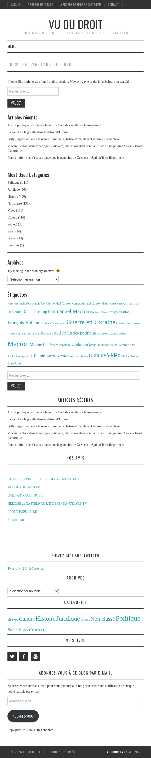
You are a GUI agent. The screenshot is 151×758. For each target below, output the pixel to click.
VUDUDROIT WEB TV (23, 487)
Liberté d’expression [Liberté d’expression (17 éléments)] (111, 333)
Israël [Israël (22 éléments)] (21, 333)
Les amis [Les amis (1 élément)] (85, 620)
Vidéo (11, 210)
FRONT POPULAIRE (22, 511)
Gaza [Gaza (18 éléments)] (47, 323)
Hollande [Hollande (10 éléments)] (12, 333)
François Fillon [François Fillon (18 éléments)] (119, 312)
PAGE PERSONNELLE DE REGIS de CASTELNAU (43, 479)
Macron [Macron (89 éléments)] (18, 344)
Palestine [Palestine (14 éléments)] (123, 345)
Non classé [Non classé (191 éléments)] (103, 619)
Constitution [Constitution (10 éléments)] (116, 303)
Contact (113, 4)
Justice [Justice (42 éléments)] (59, 333)
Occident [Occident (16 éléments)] (103, 345)
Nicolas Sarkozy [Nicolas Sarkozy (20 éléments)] (83, 345)
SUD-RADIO (16, 520)
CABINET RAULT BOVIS (25, 495)
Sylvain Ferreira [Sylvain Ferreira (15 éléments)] (56, 356)
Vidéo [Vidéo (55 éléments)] (114, 355)
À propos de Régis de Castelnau (80, 4)
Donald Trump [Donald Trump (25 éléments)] (34, 311)
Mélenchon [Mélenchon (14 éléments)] (63, 345)
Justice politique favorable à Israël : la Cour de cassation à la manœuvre (54, 125)
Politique (13, 182)
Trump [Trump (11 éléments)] (84, 356)
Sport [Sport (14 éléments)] (26, 630)
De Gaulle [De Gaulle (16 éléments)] (14, 312)
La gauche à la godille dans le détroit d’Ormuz (37, 132)
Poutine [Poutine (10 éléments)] (11, 356)
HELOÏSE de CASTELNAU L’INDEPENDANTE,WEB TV (47, 503)
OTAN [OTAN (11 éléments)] (113, 345)
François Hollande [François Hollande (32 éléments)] (25, 322)
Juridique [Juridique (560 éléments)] (68, 618)
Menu (12, 46)
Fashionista (114, 752)
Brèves (12, 238)
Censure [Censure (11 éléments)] (35, 303)
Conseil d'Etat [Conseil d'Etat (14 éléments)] (100, 303)
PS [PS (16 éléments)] (31, 356)
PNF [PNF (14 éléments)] (133, 345)
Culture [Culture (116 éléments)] (27, 619)
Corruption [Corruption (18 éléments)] (131, 303)
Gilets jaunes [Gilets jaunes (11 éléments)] (59, 323)
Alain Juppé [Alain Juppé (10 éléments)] (13, 303)
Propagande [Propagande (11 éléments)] (22, 356)
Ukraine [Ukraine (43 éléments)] (97, 355)
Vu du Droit (75, 24)
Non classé (14, 203)
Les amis (13, 245)
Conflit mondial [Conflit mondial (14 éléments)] (51, 303)
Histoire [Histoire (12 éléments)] (135, 323)
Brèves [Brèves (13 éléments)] (12, 619)
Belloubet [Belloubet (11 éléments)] (25, 303)
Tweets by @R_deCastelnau (25, 568)
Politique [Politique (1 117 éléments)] (128, 618)
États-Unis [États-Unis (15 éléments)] (14, 363)
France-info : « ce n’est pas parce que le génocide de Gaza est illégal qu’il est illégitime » (65, 157)
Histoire (12, 196)
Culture (12, 217)
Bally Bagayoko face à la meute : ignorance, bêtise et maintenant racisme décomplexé (63, 139)
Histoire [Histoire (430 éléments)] (45, 618)
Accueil (15, 4)
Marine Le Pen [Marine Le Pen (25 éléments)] (42, 344)
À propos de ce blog (40, 4)
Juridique (13, 189)
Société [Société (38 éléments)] (14, 629)
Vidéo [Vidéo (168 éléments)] (37, 629)
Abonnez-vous (23, 716)
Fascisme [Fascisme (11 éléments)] (95, 312)
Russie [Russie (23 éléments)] (39, 355)
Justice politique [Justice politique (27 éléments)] (81, 333)
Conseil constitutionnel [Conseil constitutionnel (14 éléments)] (76, 303)
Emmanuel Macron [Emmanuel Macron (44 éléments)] (68, 311)
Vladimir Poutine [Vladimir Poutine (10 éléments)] (130, 356)
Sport (10, 231)
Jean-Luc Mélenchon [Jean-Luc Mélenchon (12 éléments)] (39, 333)
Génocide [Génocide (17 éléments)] (123, 323)
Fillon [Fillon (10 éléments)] (104, 312)
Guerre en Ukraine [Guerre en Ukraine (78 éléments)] (90, 322)
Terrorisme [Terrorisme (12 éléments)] (73, 356)
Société (12, 224)
